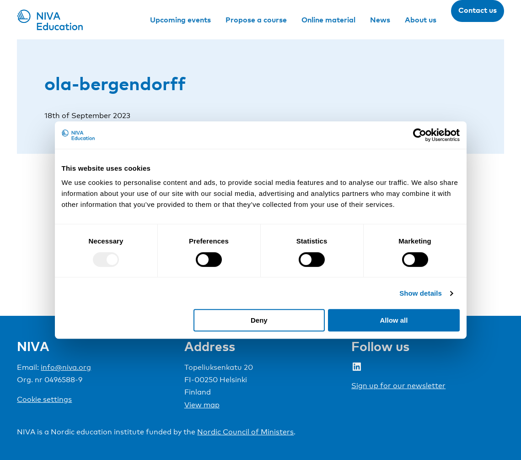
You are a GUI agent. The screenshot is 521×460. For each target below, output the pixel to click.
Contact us (477, 10)
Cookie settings (44, 399)
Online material (328, 19)
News (380, 19)
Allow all (394, 320)
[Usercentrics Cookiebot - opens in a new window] (420, 135)
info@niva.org (66, 367)
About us (420, 19)
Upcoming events (180, 19)
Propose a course (256, 19)
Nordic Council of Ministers (245, 432)
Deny (259, 320)
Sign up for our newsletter (398, 385)
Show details (420, 293)
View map (202, 404)
